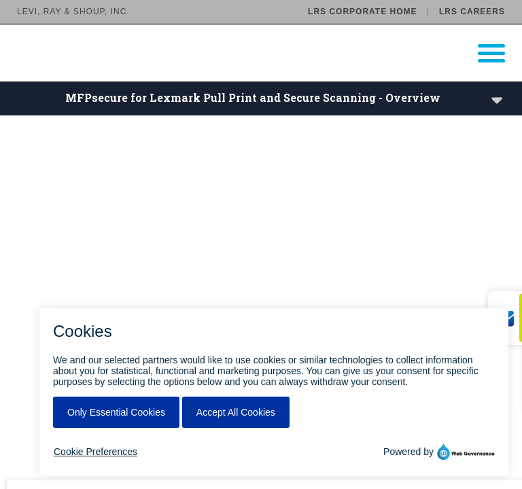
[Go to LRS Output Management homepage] (269, 53)
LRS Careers (472, 11)
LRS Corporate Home (362, 11)
